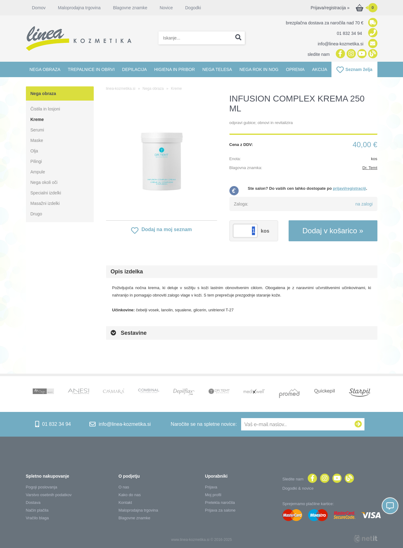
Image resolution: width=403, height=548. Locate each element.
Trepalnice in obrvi (91, 69)
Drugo (36, 213)
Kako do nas (129, 494)
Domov (39, 7)
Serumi (37, 129)
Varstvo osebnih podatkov (49, 494)
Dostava (33, 502)
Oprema (295, 69)
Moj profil (213, 494)
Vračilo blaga (37, 518)
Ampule (38, 171)
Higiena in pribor (174, 69)
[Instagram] (350, 54)
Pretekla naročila (220, 502)
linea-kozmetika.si (120, 88)
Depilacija (134, 69)
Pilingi (36, 161)
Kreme (37, 119)
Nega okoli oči (44, 182)
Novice (166, 7)
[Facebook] (339, 54)
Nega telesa (217, 69)
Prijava (211, 487)
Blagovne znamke (130, 7)
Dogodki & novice (298, 488)
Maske (37, 140)
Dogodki (193, 7)
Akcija (319, 69)
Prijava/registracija (329, 7)
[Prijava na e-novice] (358, 424)
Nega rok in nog (258, 69)
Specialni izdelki (46, 192)
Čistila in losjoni (45, 108)
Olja (34, 150)
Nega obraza (45, 69)
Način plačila (37, 510)
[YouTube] (361, 54)
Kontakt (125, 502)
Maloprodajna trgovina (79, 7)
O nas (123, 487)
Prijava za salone (220, 510)
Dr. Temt (369, 167)
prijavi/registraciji (349, 188)
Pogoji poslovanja (41, 487)
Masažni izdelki (45, 203)
